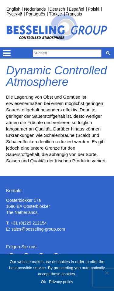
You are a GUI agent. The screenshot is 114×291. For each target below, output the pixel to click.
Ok (43, 281)
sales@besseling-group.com (38, 229)
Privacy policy (61, 281)
